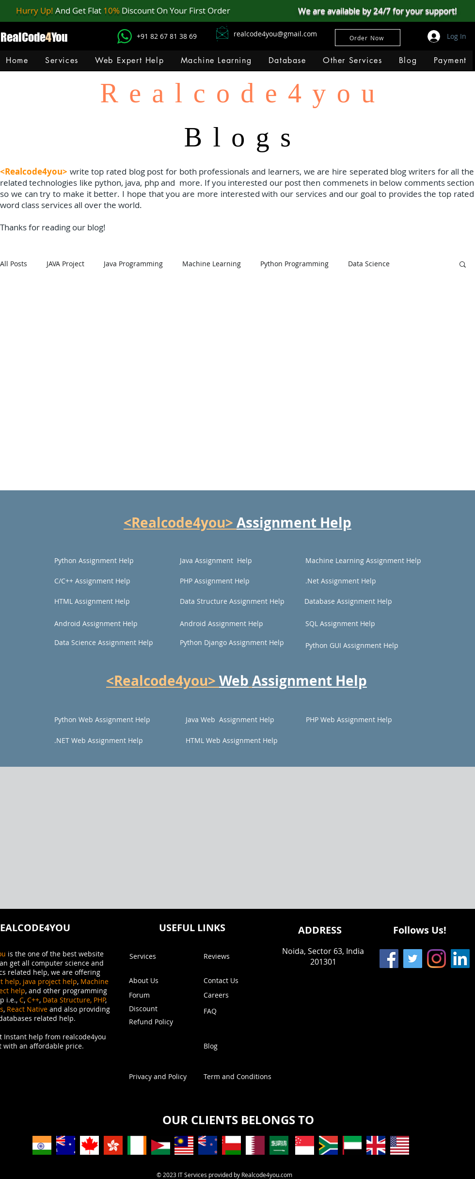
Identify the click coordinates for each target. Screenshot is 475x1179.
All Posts (13, 263)
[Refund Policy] (157, 1022)
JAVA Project (65, 263)
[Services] (157, 956)
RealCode (23, 37)
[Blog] (231, 1046)
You (59, 37)
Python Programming (294, 263)
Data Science (369, 263)
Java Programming (133, 263)
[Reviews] (231, 956)
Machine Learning (211, 263)
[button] (215, 60)
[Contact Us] (231, 980)
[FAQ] (231, 1011)
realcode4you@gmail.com (275, 33)
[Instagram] (436, 958)
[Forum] (157, 995)
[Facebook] (389, 958)
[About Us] (148, 980)
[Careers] (229, 995)
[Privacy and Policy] (158, 1076)
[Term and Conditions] (237, 1076)
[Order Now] (367, 37)
